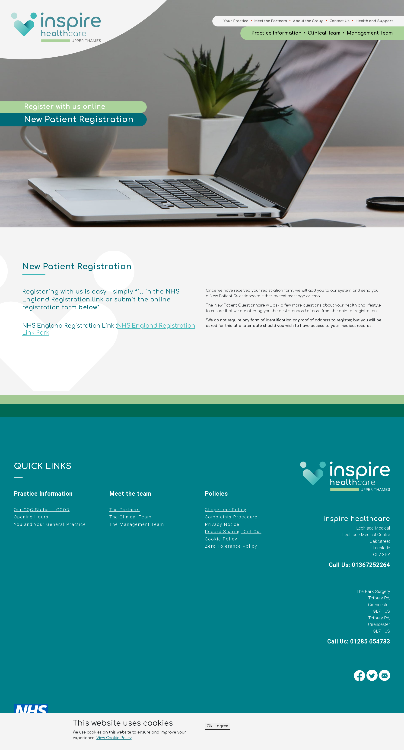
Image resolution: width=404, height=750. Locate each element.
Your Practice (235, 21)
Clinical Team (324, 33)
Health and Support (374, 21)
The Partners (124, 509)
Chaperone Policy (225, 509)
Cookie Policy (221, 539)
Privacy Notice (222, 524)
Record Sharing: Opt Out (233, 531)
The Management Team (136, 524)
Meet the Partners (270, 21)
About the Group (308, 21)
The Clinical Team (130, 517)
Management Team (370, 33)
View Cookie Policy (114, 738)
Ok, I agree (217, 726)
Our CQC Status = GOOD (42, 509)
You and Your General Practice (50, 524)
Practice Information (276, 33)
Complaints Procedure (231, 517)
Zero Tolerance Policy (231, 546)
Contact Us (340, 21)
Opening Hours (31, 517)
